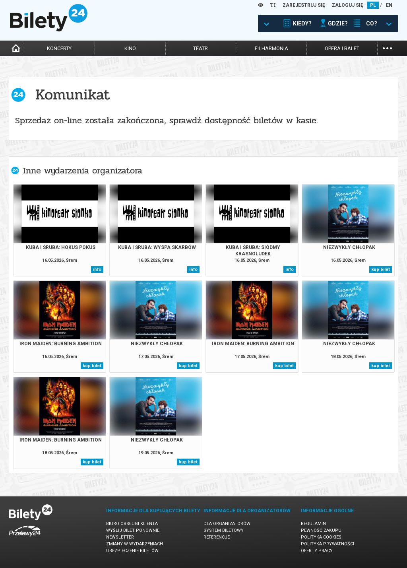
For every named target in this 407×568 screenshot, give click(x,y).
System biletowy (224, 530)
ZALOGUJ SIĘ (347, 5)
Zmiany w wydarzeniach (134, 544)
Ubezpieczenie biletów (132, 550)
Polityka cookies (321, 537)
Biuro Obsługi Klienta (132, 523)
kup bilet (380, 269)
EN (389, 5)
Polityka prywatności (327, 544)
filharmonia (271, 48)
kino (130, 48)
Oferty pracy (317, 550)
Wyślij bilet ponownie (132, 530)
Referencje (217, 537)
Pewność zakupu (321, 530)
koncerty (59, 48)
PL (373, 5)
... (387, 48)
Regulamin (313, 523)
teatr (200, 48)
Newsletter (120, 537)
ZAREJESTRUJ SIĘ (304, 5)
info (97, 269)
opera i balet (342, 48)
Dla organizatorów (227, 523)
